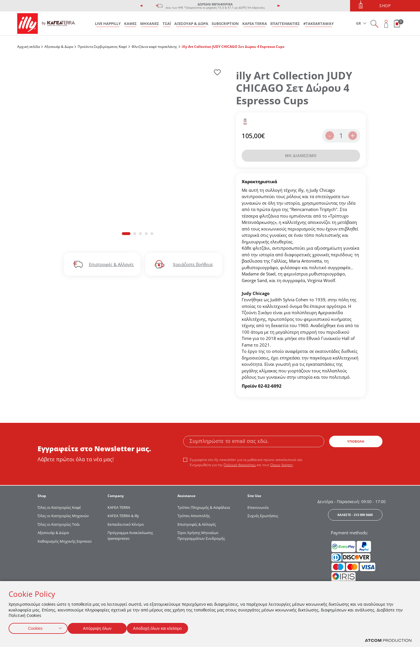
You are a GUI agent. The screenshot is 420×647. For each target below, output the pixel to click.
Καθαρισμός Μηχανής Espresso (65, 541)
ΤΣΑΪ (167, 23)
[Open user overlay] (386, 23)
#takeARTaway (318, 23)
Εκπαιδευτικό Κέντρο (126, 524)
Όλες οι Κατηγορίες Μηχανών (63, 515)
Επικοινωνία (258, 507)
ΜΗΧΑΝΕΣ (149, 23)
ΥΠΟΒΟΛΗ (355, 441)
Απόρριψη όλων (100, 627)
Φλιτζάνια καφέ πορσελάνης (154, 46)
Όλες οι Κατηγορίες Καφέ (59, 507)
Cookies (35, 627)
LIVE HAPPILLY (108, 23)
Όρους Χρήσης (281, 464)
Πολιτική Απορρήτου (240, 464)
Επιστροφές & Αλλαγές (111, 264)
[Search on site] (374, 23)
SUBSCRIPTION (225, 23)
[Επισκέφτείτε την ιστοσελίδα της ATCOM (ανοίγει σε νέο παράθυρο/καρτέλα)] (388, 640)
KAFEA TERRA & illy (123, 515)
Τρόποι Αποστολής (193, 515)
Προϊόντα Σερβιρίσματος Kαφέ (102, 46)
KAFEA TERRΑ (119, 507)
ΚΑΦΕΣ (130, 23)
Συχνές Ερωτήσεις (262, 515)
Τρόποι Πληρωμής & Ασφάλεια (203, 507)
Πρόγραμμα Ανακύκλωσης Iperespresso (130, 535)
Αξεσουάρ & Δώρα (58, 46)
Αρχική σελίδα (28, 46)
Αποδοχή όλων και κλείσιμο (166, 627)
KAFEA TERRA (254, 23)
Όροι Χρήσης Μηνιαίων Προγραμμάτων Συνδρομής (201, 535)
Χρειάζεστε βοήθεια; (193, 264)
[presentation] (141, 6)
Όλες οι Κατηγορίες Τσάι (59, 524)
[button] (126, 233)
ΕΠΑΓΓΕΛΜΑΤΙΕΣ (285, 23)
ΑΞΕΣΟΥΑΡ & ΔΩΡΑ (191, 23)
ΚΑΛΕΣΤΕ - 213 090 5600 (355, 515)
